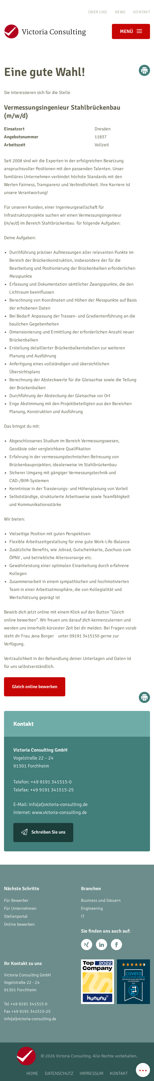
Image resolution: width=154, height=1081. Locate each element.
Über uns (97, 12)
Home (32, 1073)
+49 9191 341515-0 (28, 1004)
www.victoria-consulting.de (59, 812)
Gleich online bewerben (34, 686)
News (120, 12)
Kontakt (141, 12)
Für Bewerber (16, 900)
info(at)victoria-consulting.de (58, 804)
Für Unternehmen (20, 908)
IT (82, 916)
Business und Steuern (101, 900)
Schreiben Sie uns (48, 832)
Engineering (92, 908)
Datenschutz (59, 1073)
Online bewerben (19, 924)
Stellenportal (16, 916)
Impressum (91, 1073)
